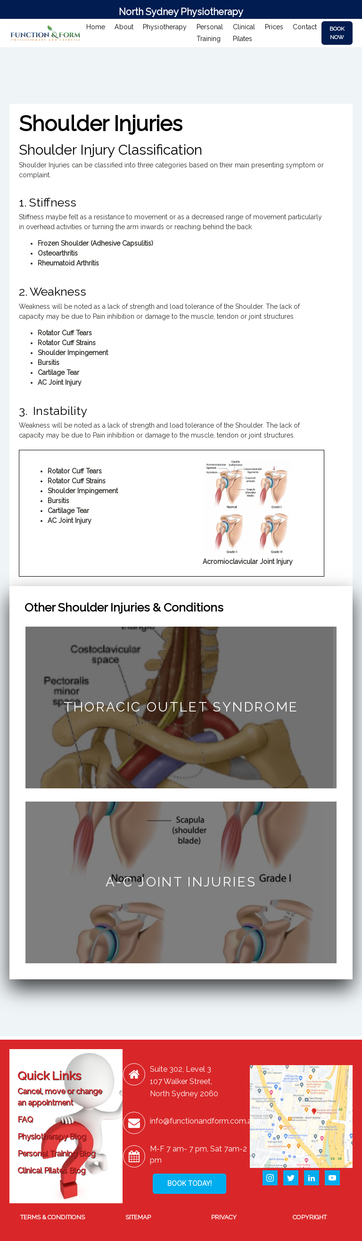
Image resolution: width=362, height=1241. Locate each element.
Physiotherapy (165, 27)
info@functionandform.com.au (203, 1121)
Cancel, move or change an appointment (59, 1097)
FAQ (25, 1119)
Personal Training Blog (56, 1153)
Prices (274, 27)
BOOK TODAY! (189, 1183)
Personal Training (210, 32)
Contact (305, 27)
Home (95, 27)
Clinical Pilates (244, 32)
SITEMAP (138, 1217)
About (124, 27)
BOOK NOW (337, 33)
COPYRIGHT (310, 1217)
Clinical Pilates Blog (51, 1170)
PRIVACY (224, 1217)
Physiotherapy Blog (51, 1136)
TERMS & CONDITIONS (52, 1217)
